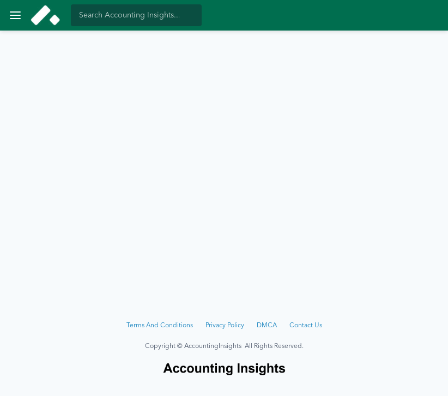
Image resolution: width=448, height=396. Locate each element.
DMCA (267, 325)
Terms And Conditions (159, 325)
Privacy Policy (224, 325)
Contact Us (305, 325)
